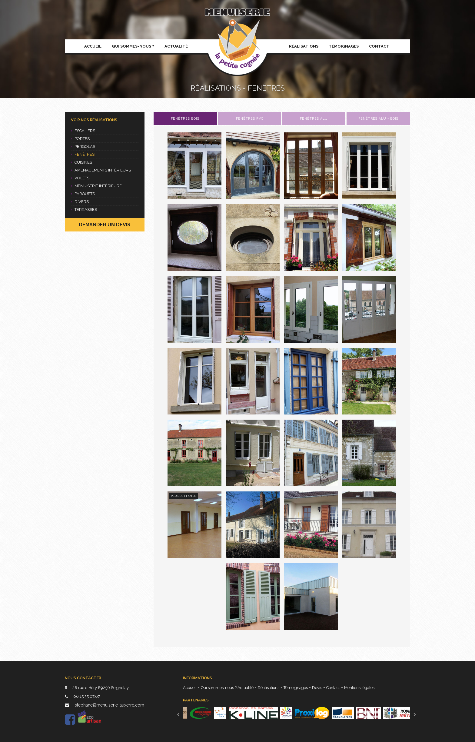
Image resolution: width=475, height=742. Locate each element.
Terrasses (84, 209)
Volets (80, 178)
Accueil (92, 46)
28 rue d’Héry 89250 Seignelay (97, 687)
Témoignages (344, 46)
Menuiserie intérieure (96, 186)
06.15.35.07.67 (82, 696)
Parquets (83, 193)
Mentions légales (359, 687)
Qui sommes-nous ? (133, 46)
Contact (379, 46)
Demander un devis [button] (104, 225)
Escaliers (83, 130)
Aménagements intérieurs (101, 170)
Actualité (176, 46)
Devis (317, 687)
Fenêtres (83, 154)
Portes (80, 138)
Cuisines (81, 162)
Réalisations (303, 46)
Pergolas (83, 146)
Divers (80, 201)
